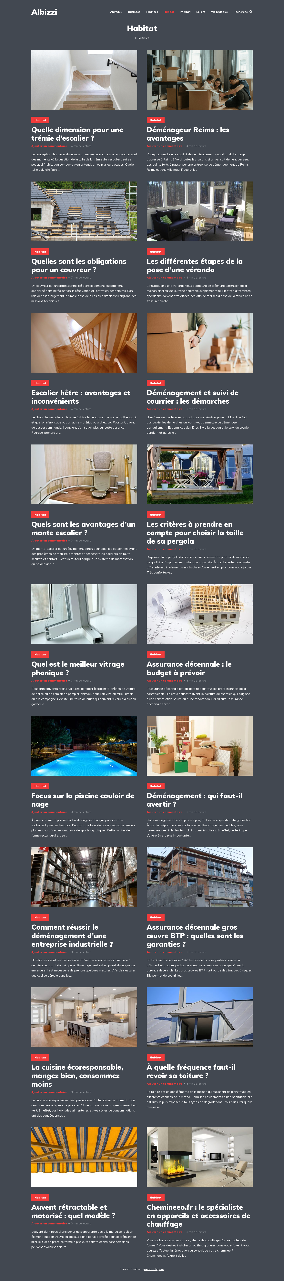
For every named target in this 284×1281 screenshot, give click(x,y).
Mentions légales (154, 1269)
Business (134, 12)
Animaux (116, 12)
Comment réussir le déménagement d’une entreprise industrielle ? (72, 935)
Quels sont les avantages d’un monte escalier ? (83, 528)
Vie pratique (219, 12)
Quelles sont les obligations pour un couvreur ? (78, 265)
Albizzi (44, 12)
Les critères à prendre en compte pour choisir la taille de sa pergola (195, 532)
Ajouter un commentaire (49, 146)
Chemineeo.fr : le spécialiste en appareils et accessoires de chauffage (198, 1215)
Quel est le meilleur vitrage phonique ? (77, 668)
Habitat (169, 12)
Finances (152, 12)
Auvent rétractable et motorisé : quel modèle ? (73, 1211)
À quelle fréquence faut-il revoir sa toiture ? (191, 1071)
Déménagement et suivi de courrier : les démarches (193, 396)
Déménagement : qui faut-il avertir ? (194, 799)
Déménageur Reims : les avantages (188, 133)
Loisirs (200, 12)
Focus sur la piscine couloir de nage (82, 799)
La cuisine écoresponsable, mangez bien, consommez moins (77, 1075)
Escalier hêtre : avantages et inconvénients (80, 396)
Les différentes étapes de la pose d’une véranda (195, 265)
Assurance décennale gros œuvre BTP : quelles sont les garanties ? (195, 935)
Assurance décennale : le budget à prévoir (189, 668)
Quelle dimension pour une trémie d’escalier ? (77, 133)
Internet (185, 12)
